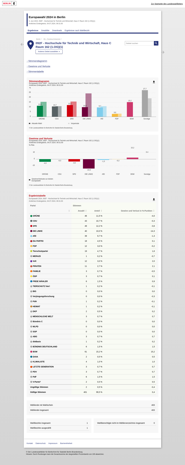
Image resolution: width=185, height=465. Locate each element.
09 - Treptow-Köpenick (51, 39)
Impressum (52, 443)
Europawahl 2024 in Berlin (47, 17)
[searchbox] (141, 43)
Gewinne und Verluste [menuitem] (39, 66)
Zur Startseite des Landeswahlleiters (167, 4)
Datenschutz (41, 443)
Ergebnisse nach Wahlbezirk (77, 30)
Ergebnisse (33, 30)
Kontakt (30, 443)
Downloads (57, 30)
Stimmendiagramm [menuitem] (37, 61)
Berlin (38, 39)
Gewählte (45, 30)
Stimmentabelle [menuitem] (36, 71)
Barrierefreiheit (66, 443)
